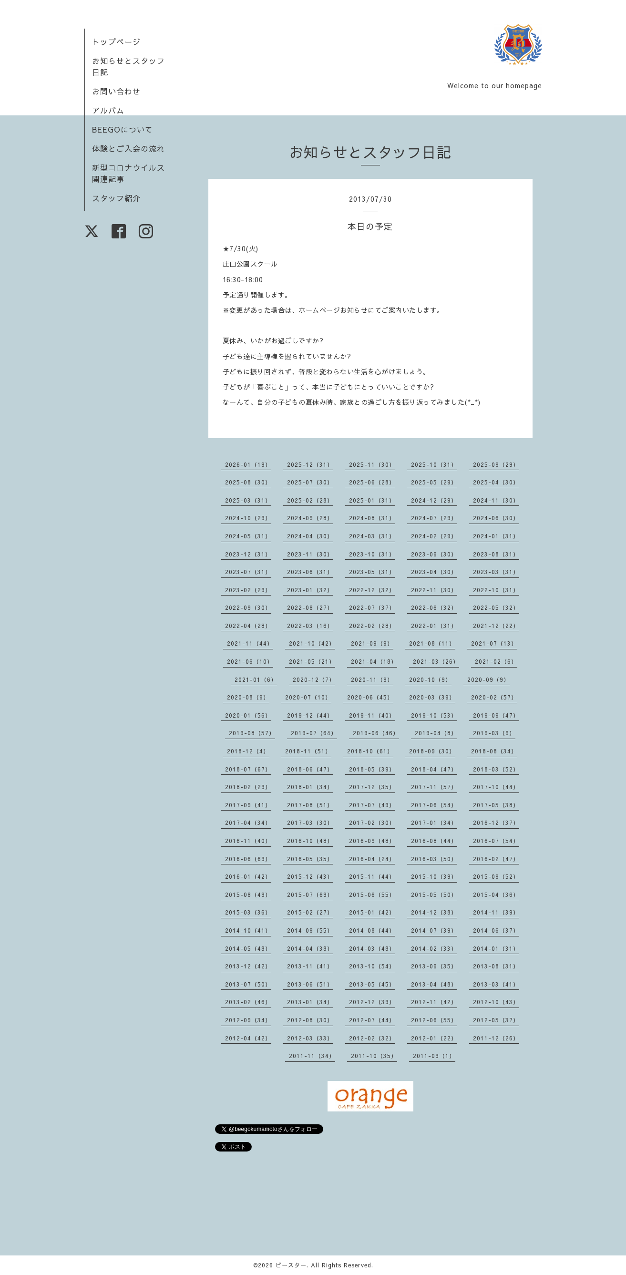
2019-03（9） (494, 733)
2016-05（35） (310, 859)
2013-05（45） (372, 984)
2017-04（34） (248, 822)
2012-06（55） (434, 1020)
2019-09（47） (496, 715)
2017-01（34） (434, 822)
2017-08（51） (310, 805)
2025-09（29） (496, 464)
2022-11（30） (434, 590)
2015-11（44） (372, 876)
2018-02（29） (248, 787)
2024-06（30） (496, 518)
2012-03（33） (310, 1038)
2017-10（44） (496, 787)
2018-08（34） (494, 751)
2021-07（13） (494, 643)
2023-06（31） (310, 572)
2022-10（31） (496, 590)
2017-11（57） (434, 787)
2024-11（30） (496, 500)
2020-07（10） (308, 697)
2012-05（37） (496, 1020)
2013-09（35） (434, 966)
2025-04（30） (496, 482)
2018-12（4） (248, 751)
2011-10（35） (374, 1055)
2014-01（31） (496, 948)
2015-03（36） (248, 912)
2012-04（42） (248, 1038)
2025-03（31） (248, 500)
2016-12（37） (496, 822)
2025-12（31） (310, 464)
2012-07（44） (372, 1020)
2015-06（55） (372, 894)
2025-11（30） (372, 464)
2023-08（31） (496, 554)
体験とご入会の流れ (128, 148)
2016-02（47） (496, 859)
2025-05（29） (434, 482)
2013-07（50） (248, 984)
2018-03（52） (496, 769)
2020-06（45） (370, 697)
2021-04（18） (374, 661)
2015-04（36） (496, 894)
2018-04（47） (434, 769)
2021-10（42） (312, 643)
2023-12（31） (248, 554)
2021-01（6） (256, 679)
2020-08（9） (248, 697)
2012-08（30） (310, 1020)
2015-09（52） (496, 876)
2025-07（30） (310, 482)
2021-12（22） (496, 625)
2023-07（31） (248, 572)
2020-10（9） (430, 679)
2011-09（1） (434, 1055)
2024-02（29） (434, 536)
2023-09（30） (434, 554)
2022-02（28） (372, 625)
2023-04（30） (434, 572)
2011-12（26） (496, 1038)
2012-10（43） (496, 1002)
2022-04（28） (248, 625)
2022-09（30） (248, 607)
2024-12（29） (434, 500)
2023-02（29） (248, 590)
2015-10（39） (434, 876)
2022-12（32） (372, 590)
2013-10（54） (372, 966)
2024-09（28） (310, 518)
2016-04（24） (372, 859)
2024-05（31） (248, 536)
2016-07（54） (496, 840)
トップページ (116, 41)
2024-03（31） (372, 536)
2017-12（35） (372, 787)
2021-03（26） (436, 661)
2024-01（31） (496, 536)
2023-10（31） (372, 554)
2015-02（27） (310, 912)
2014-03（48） (372, 948)
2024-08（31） (372, 518)
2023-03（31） (496, 572)
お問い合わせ (116, 91)
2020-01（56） (248, 715)
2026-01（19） (248, 464)
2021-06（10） (250, 661)
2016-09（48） (372, 840)
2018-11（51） (308, 751)
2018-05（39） (372, 769)
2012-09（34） (248, 1020)
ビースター (291, 1265)
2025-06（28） (372, 482)
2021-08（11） (432, 643)
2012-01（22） (434, 1038)
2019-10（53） (434, 715)
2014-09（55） (310, 930)
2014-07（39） (434, 930)
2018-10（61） (370, 751)
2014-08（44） (372, 930)
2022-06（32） (434, 607)
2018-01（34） (310, 787)
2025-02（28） (310, 500)
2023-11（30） (310, 554)
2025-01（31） (372, 500)
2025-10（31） (434, 464)
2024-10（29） (248, 518)
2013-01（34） (310, 1002)
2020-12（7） (314, 679)
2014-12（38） (434, 912)
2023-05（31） (372, 572)
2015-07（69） (310, 894)
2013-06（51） (310, 984)
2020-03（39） (432, 697)
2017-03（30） (310, 822)
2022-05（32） (496, 607)
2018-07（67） (248, 769)
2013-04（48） (434, 984)
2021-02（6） (496, 661)
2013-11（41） (310, 966)
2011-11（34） (312, 1055)
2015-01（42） (372, 912)
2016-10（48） (310, 840)
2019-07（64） (314, 733)
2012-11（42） (434, 1002)
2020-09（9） (488, 679)
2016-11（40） (248, 840)
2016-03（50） (434, 859)
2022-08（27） (310, 607)
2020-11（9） (372, 679)
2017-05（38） (496, 805)
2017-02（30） (372, 822)
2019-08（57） (252, 733)
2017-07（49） (372, 805)
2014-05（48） (248, 948)
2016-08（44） (434, 840)
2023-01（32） (310, 590)
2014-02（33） (434, 948)
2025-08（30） (248, 482)
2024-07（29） (434, 518)
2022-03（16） (310, 625)
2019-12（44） (310, 715)
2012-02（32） (372, 1038)
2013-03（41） (496, 984)
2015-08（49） (248, 894)
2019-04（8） (436, 733)
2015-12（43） (310, 876)
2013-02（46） (248, 1002)
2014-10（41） (248, 930)
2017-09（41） (248, 805)
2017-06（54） (434, 805)
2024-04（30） (310, 536)
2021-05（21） (312, 661)
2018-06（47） (310, 769)
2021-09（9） (372, 643)
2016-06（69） (248, 859)
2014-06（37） (496, 930)
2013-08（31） (496, 966)
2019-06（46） (376, 733)
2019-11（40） (372, 715)
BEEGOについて (122, 129)
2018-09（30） (432, 751)
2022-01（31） (434, 625)
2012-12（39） (372, 1002)
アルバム (108, 110)
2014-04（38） (310, 948)
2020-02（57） (494, 697)
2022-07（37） (372, 607)
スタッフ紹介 (116, 198)
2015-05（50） (434, 894)
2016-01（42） (248, 876)
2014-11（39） (496, 912)
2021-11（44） (250, 643)
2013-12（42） (248, 966)
